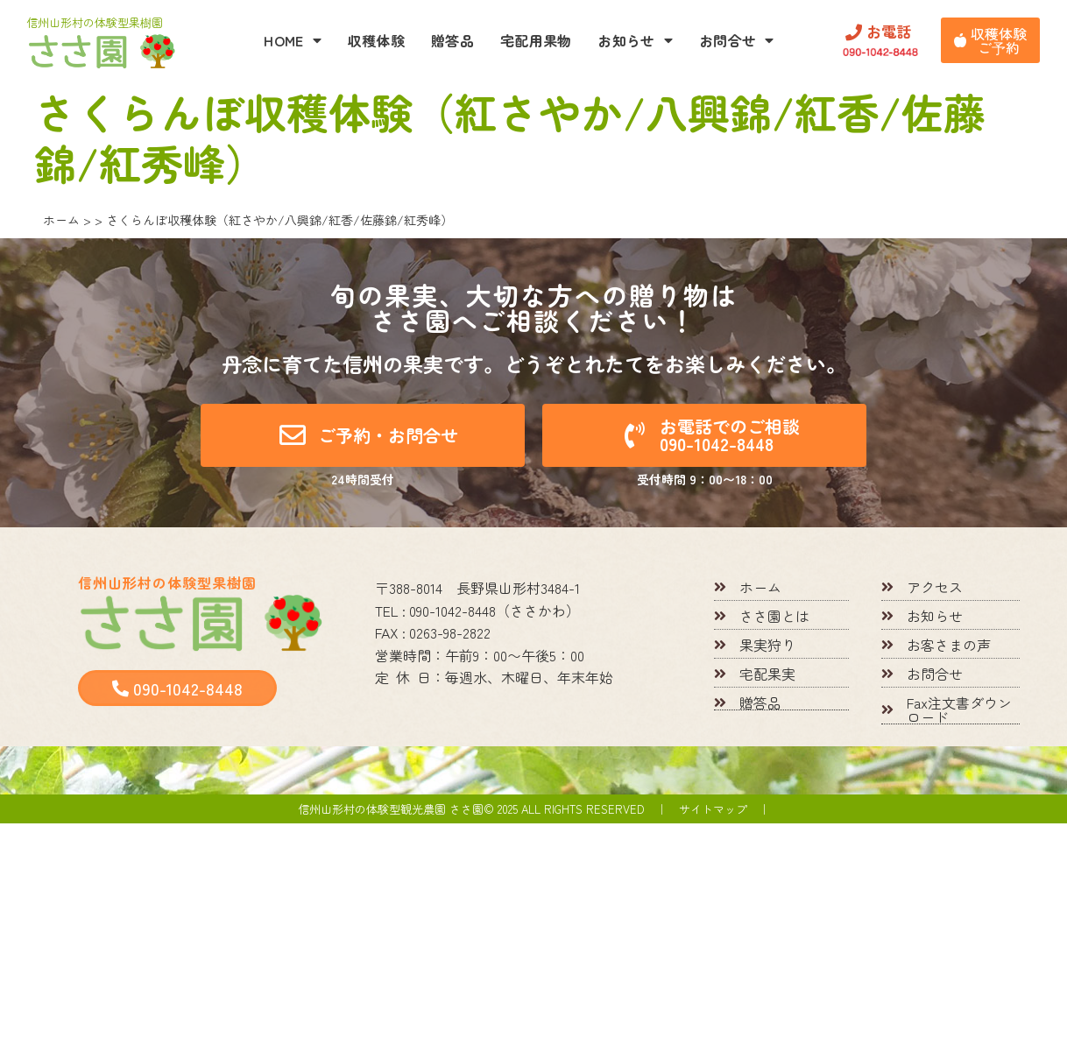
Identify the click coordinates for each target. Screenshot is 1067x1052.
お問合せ (736, 40)
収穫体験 (376, 40)
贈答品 (452, 40)
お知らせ (635, 40)
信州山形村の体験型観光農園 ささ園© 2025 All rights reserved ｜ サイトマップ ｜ (534, 809)
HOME (293, 40)
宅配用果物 (536, 40)
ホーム (61, 220)
